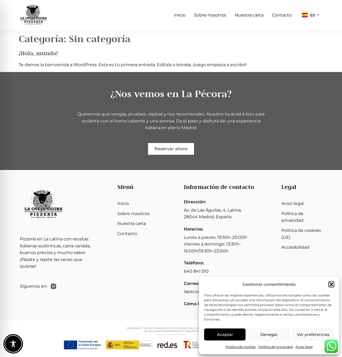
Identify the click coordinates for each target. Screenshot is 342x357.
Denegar (269, 334)
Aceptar (225, 334)
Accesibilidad (295, 247)
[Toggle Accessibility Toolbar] (13, 344)
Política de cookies (241, 347)
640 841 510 (196, 271)
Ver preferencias (313, 334)
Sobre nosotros (210, 15)
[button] (331, 284)
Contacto (282, 15)
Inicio (179, 15)
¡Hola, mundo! (38, 53)
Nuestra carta (249, 15)
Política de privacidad (275, 347)
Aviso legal (304, 347)
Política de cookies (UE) (301, 234)
